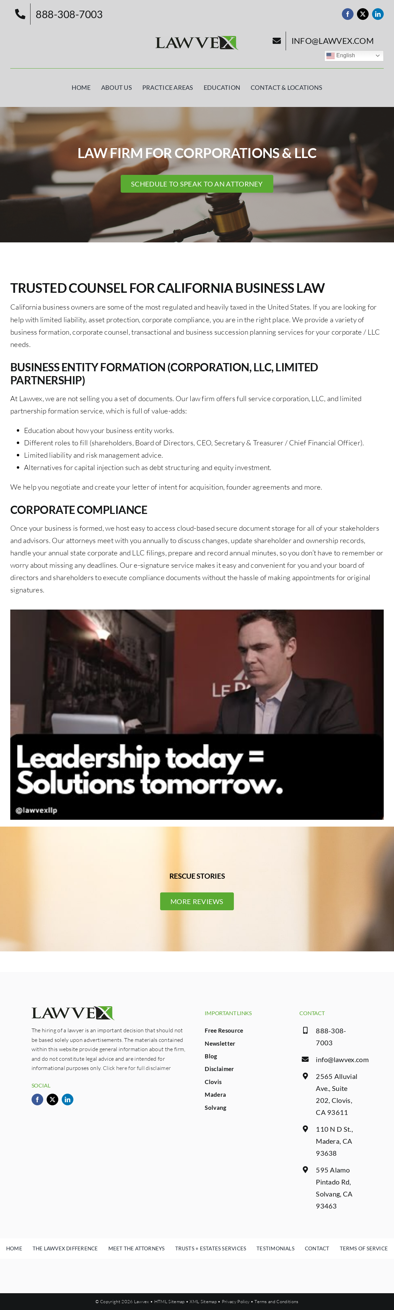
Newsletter (220, 1043)
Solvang (215, 1107)
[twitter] (363, 14)
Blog (211, 1056)
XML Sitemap (203, 1301)
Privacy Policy (235, 1301)
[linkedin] (378, 14)
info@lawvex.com (342, 1059)
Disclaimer (219, 1068)
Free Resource (224, 1030)
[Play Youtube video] (197, 714)
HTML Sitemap (169, 1301)
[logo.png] (197, 39)
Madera (215, 1094)
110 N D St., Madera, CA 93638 (334, 1141)
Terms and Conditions (276, 1301)
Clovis (213, 1081)
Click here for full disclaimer (137, 1068)
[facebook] (348, 14)
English (340, 56)
